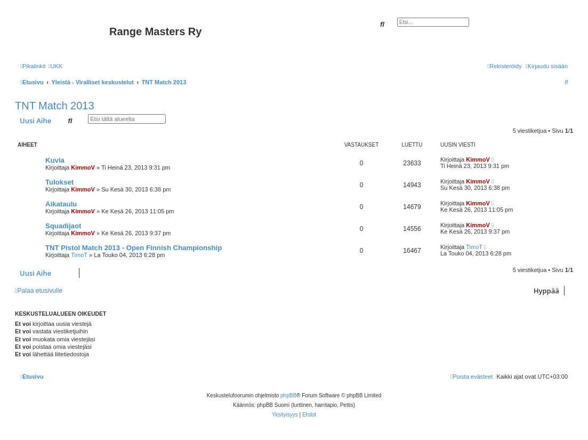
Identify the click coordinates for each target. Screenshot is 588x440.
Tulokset (59, 182)
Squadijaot (63, 226)
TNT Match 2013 (54, 105)
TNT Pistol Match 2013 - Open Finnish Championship (133, 248)
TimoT (79, 255)
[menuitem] (55, 66)
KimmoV (83, 167)
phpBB (288, 395)
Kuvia (55, 160)
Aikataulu (61, 204)
